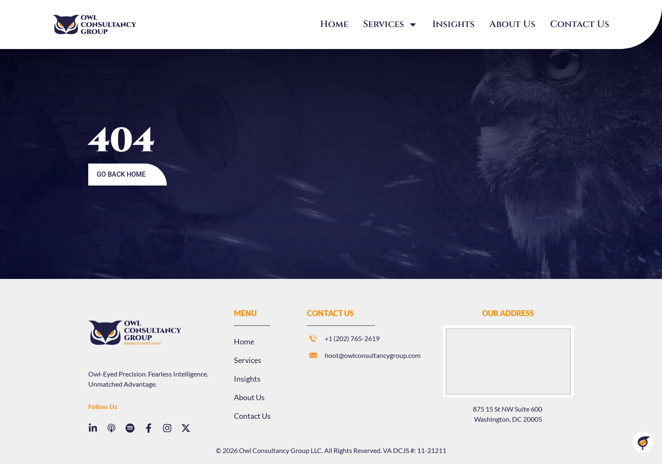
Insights (453, 24)
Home (334, 24)
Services (390, 24)
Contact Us (579, 24)
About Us (512, 24)
